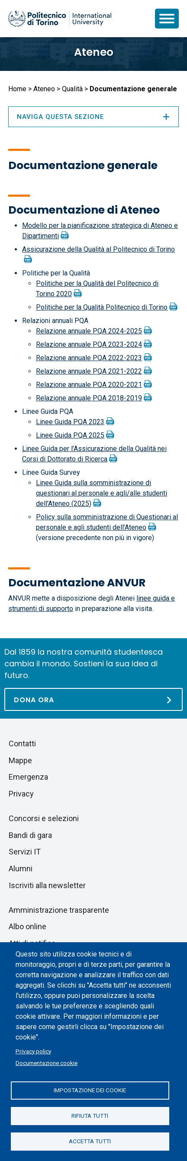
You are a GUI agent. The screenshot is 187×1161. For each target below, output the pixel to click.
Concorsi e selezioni (44, 818)
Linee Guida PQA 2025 (70, 435)
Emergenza (28, 776)
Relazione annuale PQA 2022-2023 (89, 358)
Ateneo (93, 52)
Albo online (27, 926)
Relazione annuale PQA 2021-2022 (89, 371)
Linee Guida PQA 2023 (70, 422)
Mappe (20, 760)
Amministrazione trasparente (59, 910)
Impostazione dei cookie (90, 1090)
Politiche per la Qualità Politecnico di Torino (102, 307)
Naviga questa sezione (93, 117)
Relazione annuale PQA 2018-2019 (89, 398)
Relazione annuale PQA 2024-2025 (89, 331)
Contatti (22, 743)
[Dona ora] (93, 699)
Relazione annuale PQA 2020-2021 (89, 385)
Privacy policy (33, 1051)
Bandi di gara (30, 835)
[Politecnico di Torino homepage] (59, 18)
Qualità (72, 89)
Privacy (21, 793)
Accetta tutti (90, 1141)
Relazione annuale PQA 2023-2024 (89, 344)
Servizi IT (25, 851)
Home (17, 89)
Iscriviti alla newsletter (47, 885)
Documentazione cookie (46, 1062)
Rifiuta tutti (89, 1115)
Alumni (20, 868)
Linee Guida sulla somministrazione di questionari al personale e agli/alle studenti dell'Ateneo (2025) (101, 493)
